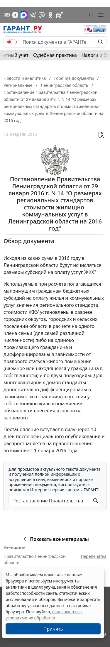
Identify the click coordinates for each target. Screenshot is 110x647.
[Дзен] (15, 15)
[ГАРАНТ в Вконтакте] (7, 14)
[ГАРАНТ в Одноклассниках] (50, 14)
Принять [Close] (53, 629)
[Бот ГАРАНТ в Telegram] (41, 14)
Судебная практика (55, 55)
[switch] (12, 42)
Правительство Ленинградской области (35, 559)
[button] (89, 15)
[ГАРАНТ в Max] (24, 15)
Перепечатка (93, 556)
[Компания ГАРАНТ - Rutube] (59, 14)
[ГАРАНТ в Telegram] (32, 14)
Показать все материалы (55, 539)
